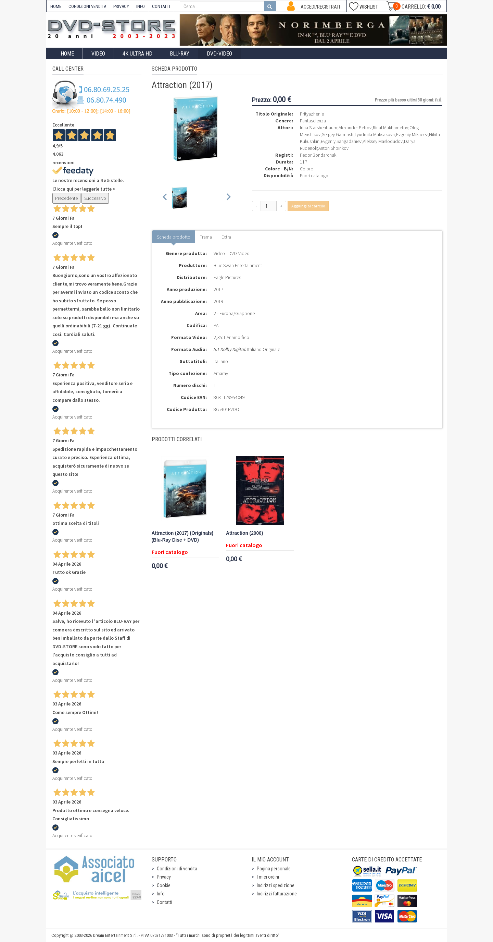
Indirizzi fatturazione (277, 893)
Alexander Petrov (355, 127)
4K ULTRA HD (137, 53)
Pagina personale (274, 868)
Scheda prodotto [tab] (173, 237)
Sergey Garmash (337, 134)
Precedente (66, 198)
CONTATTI (161, 6)
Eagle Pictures (227, 277)
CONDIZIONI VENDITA (87, 6)
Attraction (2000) (244, 533)
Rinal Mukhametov (390, 127)
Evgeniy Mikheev (412, 134)
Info (161, 893)
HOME (55, 6)
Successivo (95, 198)
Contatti (164, 902)
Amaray (221, 373)
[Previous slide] (165, 198)
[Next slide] (228, 198)
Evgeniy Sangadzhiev (341, 141)
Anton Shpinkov (333, 148)
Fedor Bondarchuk (318, 155)
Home (67, 53)
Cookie (163, 885)
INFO (140, 6)
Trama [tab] (206, 237)
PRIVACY (121, 6)
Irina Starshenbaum (318, 127)
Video (98, 53)
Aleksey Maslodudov (383, 141)
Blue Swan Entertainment (238, 265)
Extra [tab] (226, 237)
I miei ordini (268, 877)
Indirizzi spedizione (275, 885)
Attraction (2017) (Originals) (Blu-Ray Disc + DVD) (183, 537)
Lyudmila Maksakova (375, 134)
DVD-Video (219, 53)
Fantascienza (313, 121)
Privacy (164, 877)
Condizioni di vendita (177, 868)
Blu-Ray (179, 53)
